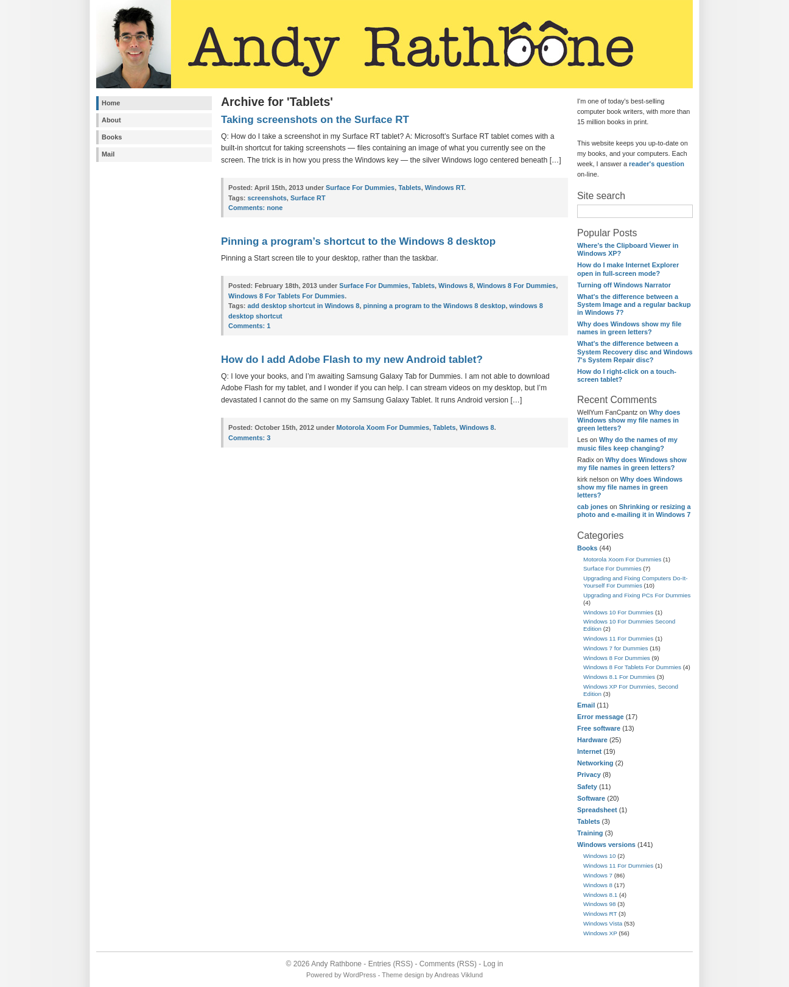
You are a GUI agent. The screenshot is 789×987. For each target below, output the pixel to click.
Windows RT (600, 913)
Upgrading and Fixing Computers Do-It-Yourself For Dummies (635, 582)
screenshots (266, 198)
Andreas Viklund (459, 974)
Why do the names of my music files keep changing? (627, 443)
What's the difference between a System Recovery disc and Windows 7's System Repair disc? (635, 351)
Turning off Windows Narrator (624, 285)
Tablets (588, 821)
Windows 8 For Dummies (616, 658)
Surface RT (308, 198)
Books (112, 137)
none (255, 207)
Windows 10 (599, 855)
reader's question (656, 163)
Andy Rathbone (336, 964)
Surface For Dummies (612, 568)
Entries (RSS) (390, 964)
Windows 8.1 (600, 894)
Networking (595, 763)
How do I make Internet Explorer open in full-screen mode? (628, 268)
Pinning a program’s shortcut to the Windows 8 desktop (358, 241)
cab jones (592, 506)
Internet (589, 751)
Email (586, 705)
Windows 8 (597, 885)
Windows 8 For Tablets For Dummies (632, 667)
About (111, 120)
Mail (108, 154)
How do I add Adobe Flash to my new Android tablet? (352, 359)
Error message (600, 716)
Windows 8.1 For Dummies (619, 676)
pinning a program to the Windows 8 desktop (434, 305)
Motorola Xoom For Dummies (622, 559)
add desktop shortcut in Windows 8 (303, 305)
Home (111, 103)
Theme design (403, 974)
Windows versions (606, 844)
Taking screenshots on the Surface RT (315, 119)
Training (590, 833)
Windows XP (600, 933)
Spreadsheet (597, 809)
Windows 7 (597, 875)
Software (591, 798)
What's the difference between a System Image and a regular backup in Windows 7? (634, 304)
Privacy (589, 774)
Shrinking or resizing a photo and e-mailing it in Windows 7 (634, 510)
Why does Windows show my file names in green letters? (629, 327)
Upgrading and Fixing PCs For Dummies (636, 595)
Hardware (592, 739)
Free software (598, 728)
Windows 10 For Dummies (618, 612)
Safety (587, 786)
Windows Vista (602, 923)
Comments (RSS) (448, 964)
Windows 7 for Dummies (615, 648)
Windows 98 (599, 904)
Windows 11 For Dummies (618, 638)
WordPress (359, 974)
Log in (493, 964)
